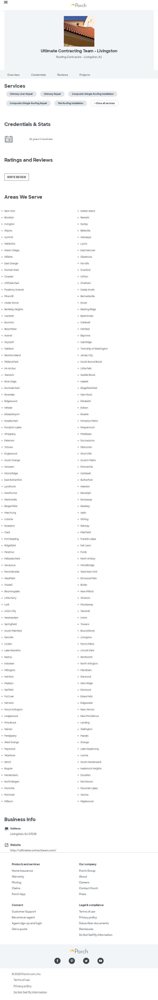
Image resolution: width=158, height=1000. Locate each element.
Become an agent (23, 917)
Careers (84, 882)
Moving (16, 882)
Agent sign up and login (27, 923)
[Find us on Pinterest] (72, 961)
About (83, 876)
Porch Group (87, 870)
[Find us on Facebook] (57, 961)
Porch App (18, 894)
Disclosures (86, 929)
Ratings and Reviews (28, 160)
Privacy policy (88, 917)
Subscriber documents (94, 923)
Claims (16, 888)
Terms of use (87, 911)
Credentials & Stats (27, 124)
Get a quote (19, 929)
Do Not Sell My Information (95, 935)
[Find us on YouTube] (100, 961)
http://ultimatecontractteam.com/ (33, 850)
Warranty (18, 876)
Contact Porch (88, 888)
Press (82, 894)
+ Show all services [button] (104, 103)
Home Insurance (22, 870)
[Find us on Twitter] (86, 961)
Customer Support (24, 911)
